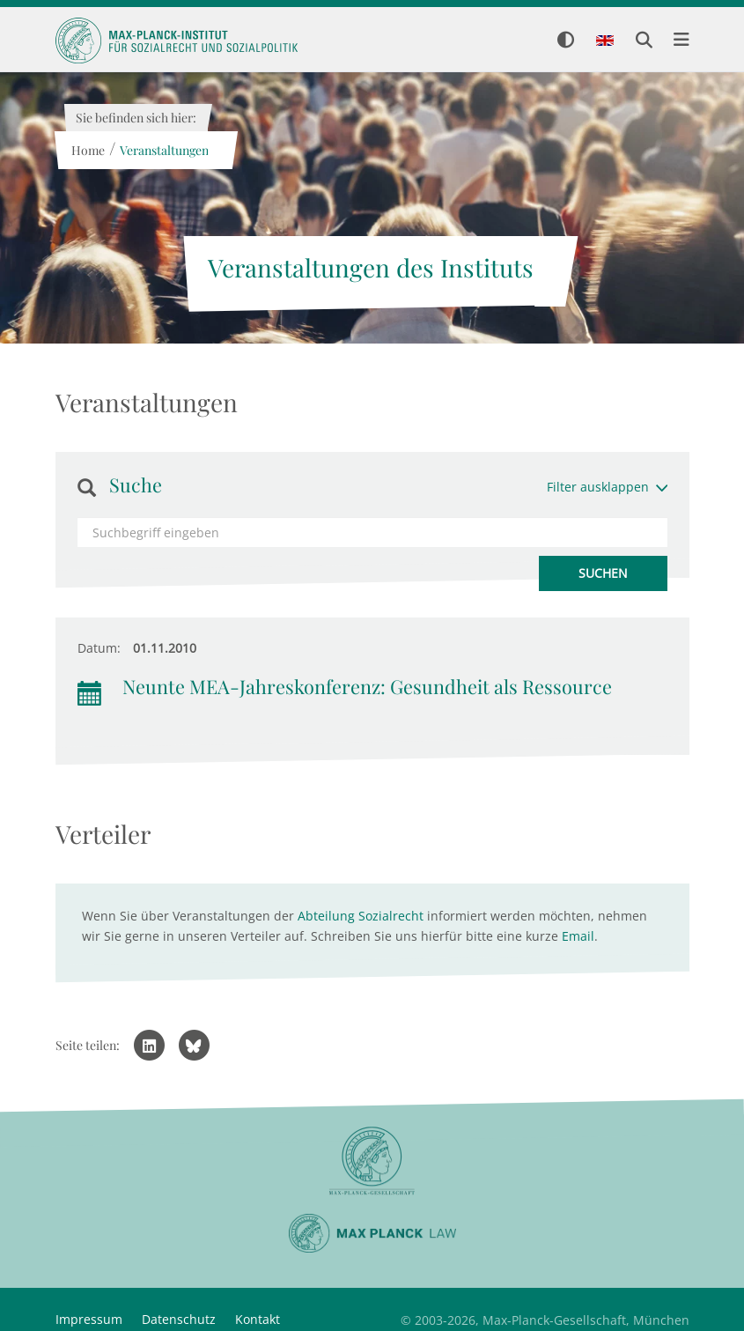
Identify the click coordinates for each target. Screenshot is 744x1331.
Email (578, 936)
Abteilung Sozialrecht (361, 915)
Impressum (88, 1319)
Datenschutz (179, 1319)
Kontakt (257, 1319)
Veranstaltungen (164, 150)
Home (88, 150)
